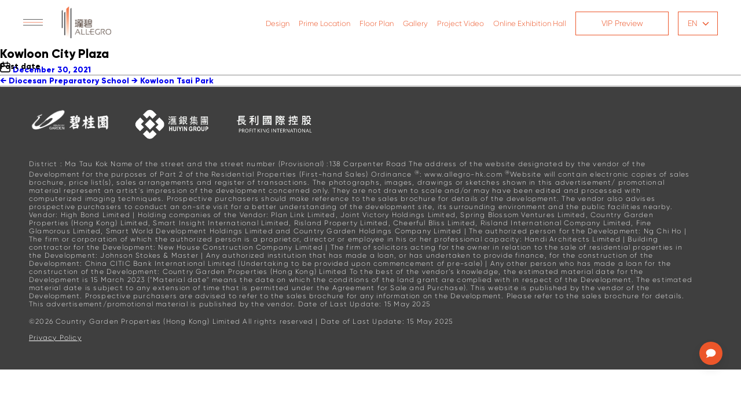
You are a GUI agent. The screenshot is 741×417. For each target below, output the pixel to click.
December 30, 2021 (52, 70)
